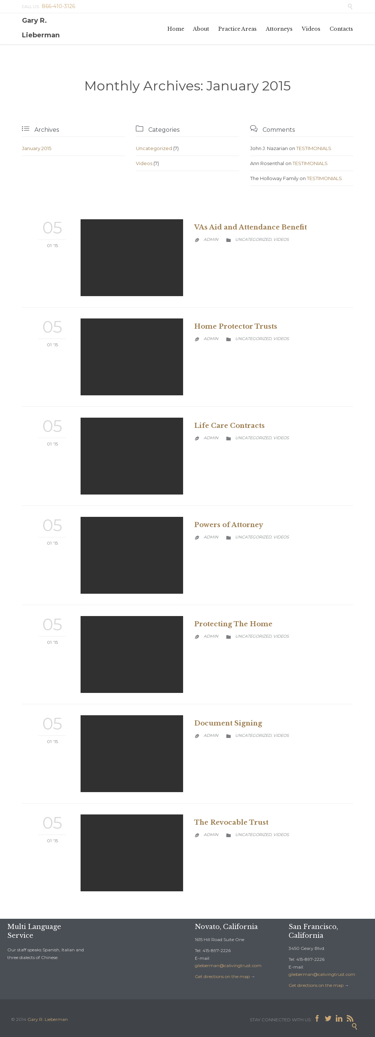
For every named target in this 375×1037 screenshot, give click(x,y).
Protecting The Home (233, 624)
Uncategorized (154, 148)
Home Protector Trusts (235, 326)
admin (211, 239)
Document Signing (228, 723)
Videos (144, 163)
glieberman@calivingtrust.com (228, 965)
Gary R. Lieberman (41, 27)
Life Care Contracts (229, 426)
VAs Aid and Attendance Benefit (250, 227)
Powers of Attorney (228, 525)
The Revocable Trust (231, 822)
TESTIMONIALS (313, 148)
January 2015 (36, 148)
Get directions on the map (222, 976)
